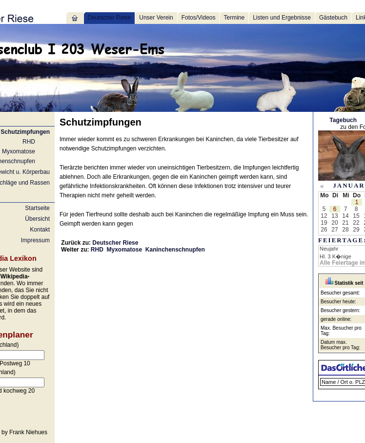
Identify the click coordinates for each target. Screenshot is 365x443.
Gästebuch (333, 17)
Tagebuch (343, 120)
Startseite (37, 208)
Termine (233, 17)
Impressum (35, 240)
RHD (28, 141)
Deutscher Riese (109, 17)
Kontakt (40, 229)
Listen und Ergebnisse (282, 17)
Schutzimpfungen (25, 131)
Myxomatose (18, 151)
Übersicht (37, 218)
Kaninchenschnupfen (175, 249)
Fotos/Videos (199, 17)
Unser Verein (156, 17)
